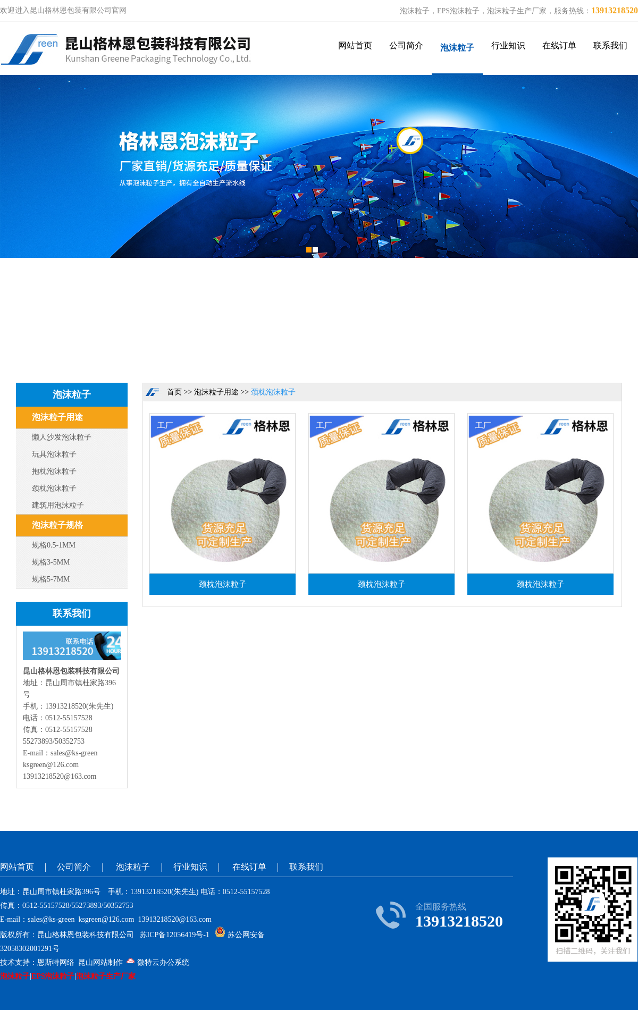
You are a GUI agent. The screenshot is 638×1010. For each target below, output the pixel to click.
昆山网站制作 (100, 962)
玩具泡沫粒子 (54, 454)
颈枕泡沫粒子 (54, 488)
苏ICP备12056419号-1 (174, 935)
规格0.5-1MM (53, 545)
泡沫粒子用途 (57, 417)
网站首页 (355, 45)
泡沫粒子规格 (57, 524)
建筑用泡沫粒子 (58, 505)
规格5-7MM (51, 579)
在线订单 (559, 45)
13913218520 (614, 10)
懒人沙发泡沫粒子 (61, 437)
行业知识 (508, 45)
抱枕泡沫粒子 (54, 471)
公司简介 (406, 45)
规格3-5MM (51, 562)
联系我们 (610, 45)
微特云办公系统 (158, 962)
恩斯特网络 (55, 962)
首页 (174, 392)
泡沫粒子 (457, 47)
